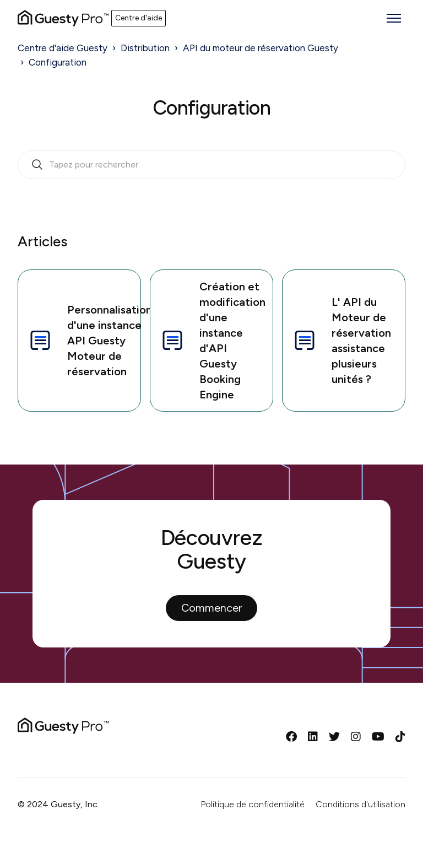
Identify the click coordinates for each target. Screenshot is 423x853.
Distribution (145, 47)
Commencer (211, 607)
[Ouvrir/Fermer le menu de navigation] (393, 18)
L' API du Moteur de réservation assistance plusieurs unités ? (341, 340)
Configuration (57, 62)
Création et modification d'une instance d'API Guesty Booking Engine (212, 340)
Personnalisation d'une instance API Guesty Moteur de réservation (84, 340)
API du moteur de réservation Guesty (260, 47)
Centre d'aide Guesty (62, 47)
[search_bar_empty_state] (211, 164)
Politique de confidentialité (252, 804)
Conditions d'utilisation (360, 804)
